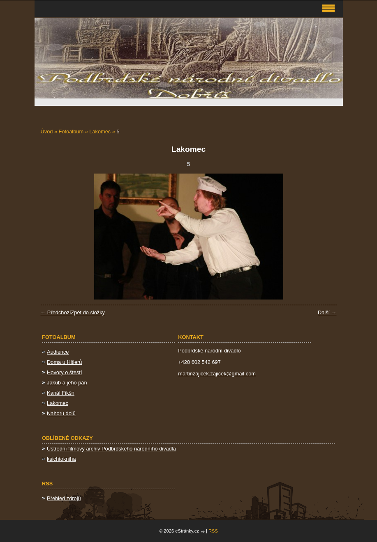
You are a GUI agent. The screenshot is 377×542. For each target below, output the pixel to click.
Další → (327, 312)
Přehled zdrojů (64, 498)
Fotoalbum (71, 131)
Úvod (47, 131)
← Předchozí (56, 312)
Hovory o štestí (64, 372)
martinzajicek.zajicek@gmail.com (217, 373)
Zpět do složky (88, 312)
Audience (58, 352)
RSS (213, 530)
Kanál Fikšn (60, 393)
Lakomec (100, 131)
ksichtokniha (61, 459)
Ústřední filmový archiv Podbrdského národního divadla (111, 449)
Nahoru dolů (61, 413)
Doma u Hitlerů (64, 362)
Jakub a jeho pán (67, 383)
